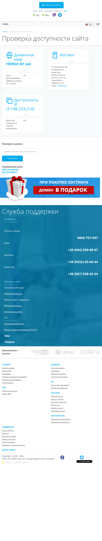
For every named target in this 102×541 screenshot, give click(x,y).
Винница (48, 11)
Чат (65, 11)
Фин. (45, 15)
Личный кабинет (51, 5)
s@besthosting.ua (13, 293)
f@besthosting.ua (13, 305)
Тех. (36, 15)
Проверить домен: (12, 143)
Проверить (12, 158)
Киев (41, 11)
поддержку (62, 85)
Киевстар (58, 11)
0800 (35, 11)
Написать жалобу (13, 311)
